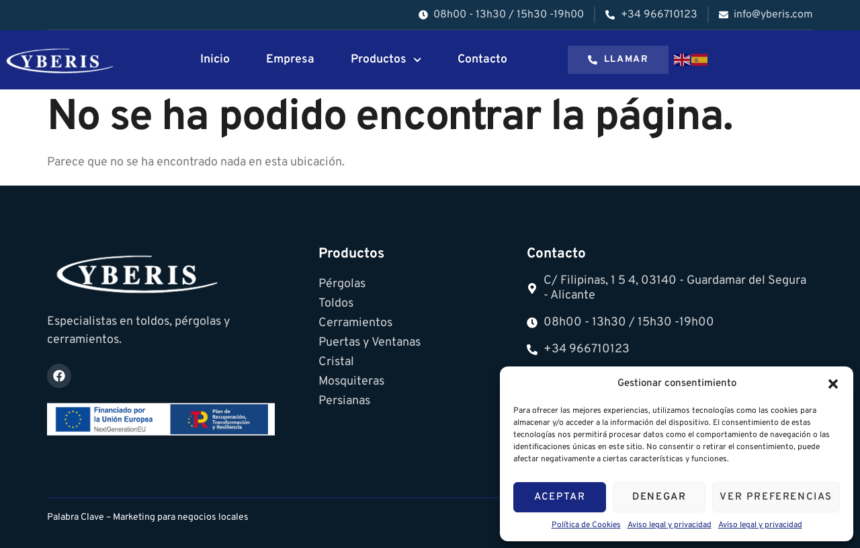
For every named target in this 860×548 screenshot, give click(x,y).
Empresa (290, 59)
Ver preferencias (776, 497)
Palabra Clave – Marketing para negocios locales (148, 517)
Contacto (482, 59)
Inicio (215, 59)
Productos (386, 60)
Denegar (659, 497)
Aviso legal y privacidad (670, 525)
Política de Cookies (586, 525)
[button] (833, 384)
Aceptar (559, 497)
